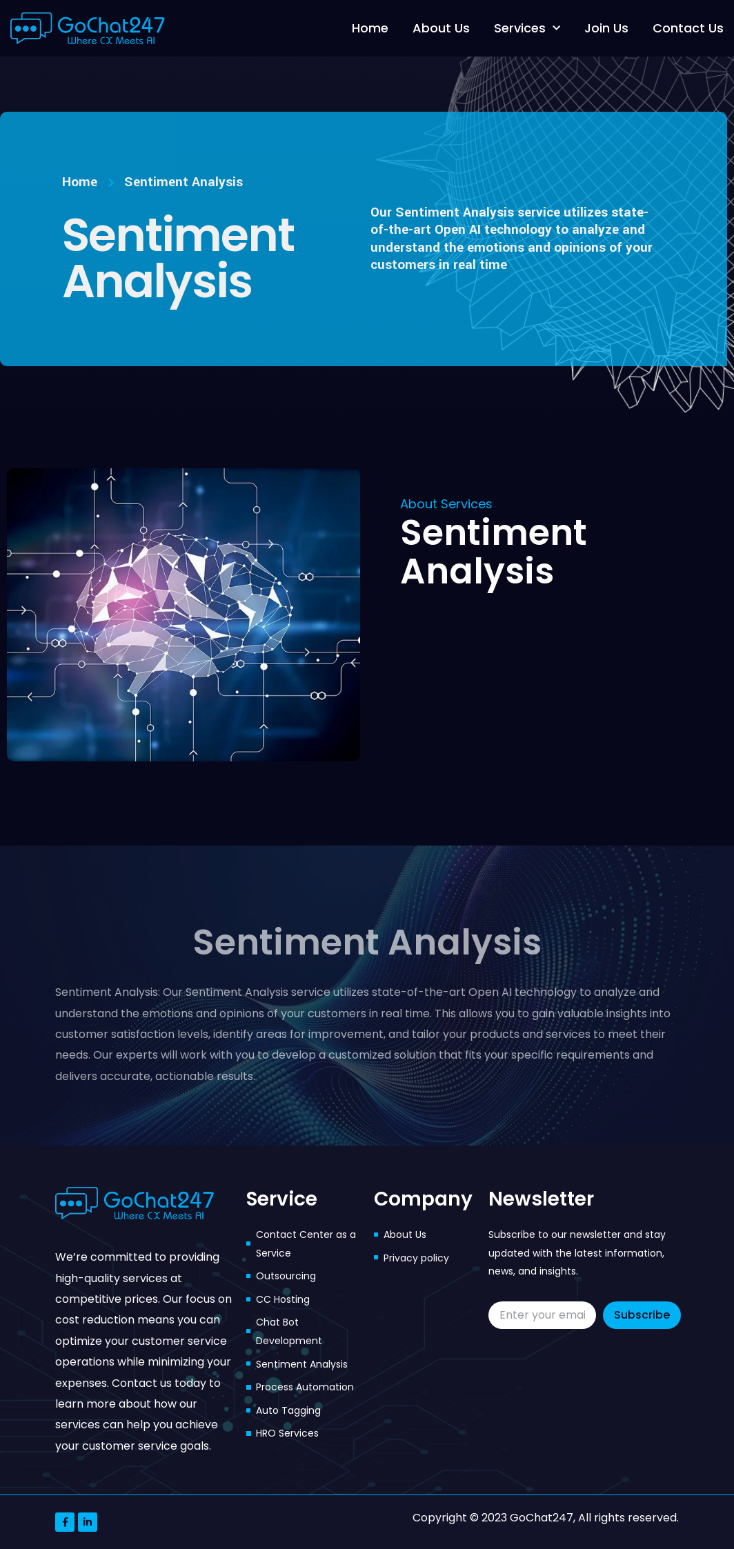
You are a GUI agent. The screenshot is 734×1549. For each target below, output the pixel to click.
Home (370, 28)
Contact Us (688, 28)
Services (527, 28)
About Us (441, 28)
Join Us (606, 28)
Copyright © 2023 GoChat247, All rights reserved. (546, 1518)
